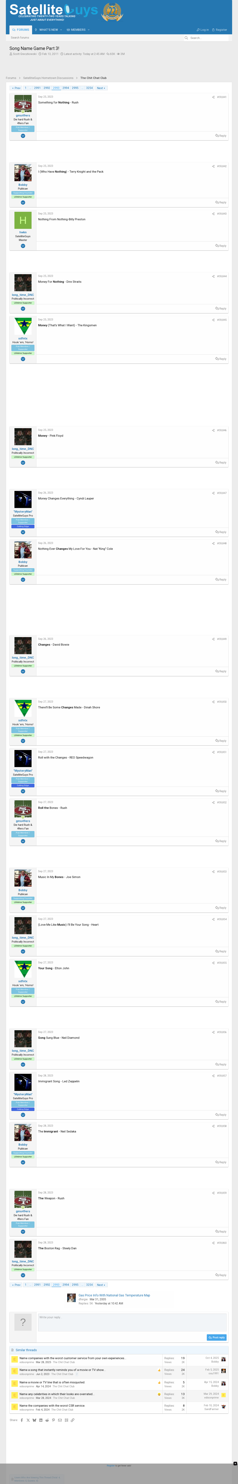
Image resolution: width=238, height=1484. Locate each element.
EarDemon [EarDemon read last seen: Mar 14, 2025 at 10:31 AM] (182, 232)
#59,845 (164, 319)
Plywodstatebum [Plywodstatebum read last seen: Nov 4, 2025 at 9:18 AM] (186, 184)
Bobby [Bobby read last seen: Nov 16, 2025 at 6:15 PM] (192, 172)
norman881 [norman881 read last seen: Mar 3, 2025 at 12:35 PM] (197, 232)
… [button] (30, 88)
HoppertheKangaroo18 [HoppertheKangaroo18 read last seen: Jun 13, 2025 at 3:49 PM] (190, 216)
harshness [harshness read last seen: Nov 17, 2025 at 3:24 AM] (207, 164)
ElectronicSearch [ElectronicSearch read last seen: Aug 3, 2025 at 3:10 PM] (186, 208)
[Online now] (23, 111)
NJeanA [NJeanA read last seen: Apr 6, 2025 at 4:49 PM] (219, 224)
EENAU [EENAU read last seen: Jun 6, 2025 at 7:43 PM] (195, 220)
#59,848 (164, 543)
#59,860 (164, 1242)
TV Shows (188, 293)
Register (111, 1465)
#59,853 (164, 871)
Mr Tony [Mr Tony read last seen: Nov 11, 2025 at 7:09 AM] (220, 180)
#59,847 (164, 493)
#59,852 (164, 802)
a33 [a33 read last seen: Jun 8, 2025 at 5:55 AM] (187, 220)
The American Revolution (198, 300)
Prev (18, 88)
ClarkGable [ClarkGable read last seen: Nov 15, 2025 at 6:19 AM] (182, 180)
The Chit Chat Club (64, 1371)
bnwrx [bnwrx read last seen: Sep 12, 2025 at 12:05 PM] (194, 196)
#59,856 (164, 1032)
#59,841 (164, 97)
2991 (37, 88)
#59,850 (164, 701)
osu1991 (156, 1382)
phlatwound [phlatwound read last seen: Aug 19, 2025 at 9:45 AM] (191, 200)
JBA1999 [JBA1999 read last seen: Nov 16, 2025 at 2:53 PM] (181, 176)
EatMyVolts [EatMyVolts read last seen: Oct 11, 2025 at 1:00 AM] (193, 188)
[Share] (155, 97)
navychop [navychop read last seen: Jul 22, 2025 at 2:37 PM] (182, 212)
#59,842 (164, 166)
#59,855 (164, 962)
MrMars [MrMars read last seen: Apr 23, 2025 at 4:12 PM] (198, 224)
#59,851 (164, 752)
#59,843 (164, 213)
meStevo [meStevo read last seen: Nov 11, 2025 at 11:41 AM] (207, 180)
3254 (89, 88)
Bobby (157, 1366)
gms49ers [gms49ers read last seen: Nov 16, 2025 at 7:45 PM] (211, 168)
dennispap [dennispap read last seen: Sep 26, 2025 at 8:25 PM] (214, 192)
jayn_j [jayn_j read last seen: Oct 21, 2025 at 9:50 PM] (180, 188)
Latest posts (188, 243)
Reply (164, 135)
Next (100, 88)
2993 (56, 88)
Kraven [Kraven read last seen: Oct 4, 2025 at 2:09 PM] (180, 192)
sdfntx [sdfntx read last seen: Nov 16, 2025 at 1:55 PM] (211, 176)
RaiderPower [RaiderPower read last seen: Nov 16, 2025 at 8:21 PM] (195, 168)
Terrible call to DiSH (195, 266)
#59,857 (164, 1075)
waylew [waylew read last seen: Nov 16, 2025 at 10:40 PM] (180, 168)
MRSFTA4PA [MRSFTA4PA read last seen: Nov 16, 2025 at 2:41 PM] (197, 176)
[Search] (206, 38)
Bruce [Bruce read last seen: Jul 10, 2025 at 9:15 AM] (203, 212)
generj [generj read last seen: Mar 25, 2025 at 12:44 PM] (206, 228)
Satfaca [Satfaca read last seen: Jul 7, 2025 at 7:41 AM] (213, 212)
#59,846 (164, 430)
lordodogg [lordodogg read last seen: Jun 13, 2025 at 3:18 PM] (212, 216)
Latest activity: (84, 54)
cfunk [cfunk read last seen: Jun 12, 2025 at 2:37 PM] (179, 220)
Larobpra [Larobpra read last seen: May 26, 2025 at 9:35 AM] (220, 220)
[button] (61, 29)
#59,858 (164, 1126)
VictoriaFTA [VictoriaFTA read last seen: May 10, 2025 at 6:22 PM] (184, 224)
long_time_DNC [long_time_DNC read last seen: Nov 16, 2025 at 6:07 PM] (207, 172)
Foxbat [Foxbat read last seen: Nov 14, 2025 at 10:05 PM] (195, 180)
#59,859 (164, 1193)
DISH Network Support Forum (200, 278)
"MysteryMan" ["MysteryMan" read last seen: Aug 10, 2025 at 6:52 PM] (184, 204)
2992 (47, 88)
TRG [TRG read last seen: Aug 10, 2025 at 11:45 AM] (197, 204)
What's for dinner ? (194, 319)
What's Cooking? (192, 327)
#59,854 (164, 919)
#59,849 (164, 639)
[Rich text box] (103, 1327)
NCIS (185, 285)
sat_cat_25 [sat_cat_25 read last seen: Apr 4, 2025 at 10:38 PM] (183, 228)
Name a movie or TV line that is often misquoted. (52, 1395)
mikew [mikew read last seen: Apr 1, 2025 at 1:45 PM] (196, 228)
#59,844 (164, 276)
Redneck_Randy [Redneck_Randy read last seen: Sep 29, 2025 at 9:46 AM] (196, 192)
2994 (66, 88)
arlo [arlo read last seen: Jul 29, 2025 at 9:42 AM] (201, 208)
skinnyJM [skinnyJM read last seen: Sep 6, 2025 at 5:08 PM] (206, 196)
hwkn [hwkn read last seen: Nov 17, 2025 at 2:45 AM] (219, 164)
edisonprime (27, 1371)
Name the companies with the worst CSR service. (52, 1418)
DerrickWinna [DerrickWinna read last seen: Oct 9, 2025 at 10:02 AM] (210, 188)
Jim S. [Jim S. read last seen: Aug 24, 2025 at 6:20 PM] (217, 196)
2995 (75, 88)
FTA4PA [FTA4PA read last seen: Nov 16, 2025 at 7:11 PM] (181, 172)
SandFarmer (154, 1422)
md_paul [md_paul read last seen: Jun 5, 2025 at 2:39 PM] (207, 220)
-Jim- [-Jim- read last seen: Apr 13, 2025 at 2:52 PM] (208, 224)
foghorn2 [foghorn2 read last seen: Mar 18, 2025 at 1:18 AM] (217, 228)
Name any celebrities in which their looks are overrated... (57, 1407)
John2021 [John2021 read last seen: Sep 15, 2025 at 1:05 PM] (182, 196)
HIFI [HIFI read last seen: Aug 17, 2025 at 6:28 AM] (213, 200)
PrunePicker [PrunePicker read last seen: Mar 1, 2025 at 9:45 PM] (214, 232)
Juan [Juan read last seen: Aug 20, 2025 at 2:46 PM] (179, 200)
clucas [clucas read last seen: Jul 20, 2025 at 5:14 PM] (194, 212)
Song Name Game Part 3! (199, 250)
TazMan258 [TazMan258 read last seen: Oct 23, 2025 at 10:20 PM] (218, 184)
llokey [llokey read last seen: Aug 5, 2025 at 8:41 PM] (206, 204)
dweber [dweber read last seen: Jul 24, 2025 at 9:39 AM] (210, 208)
